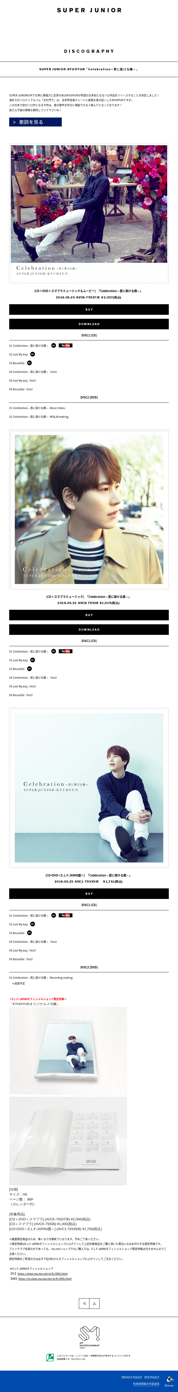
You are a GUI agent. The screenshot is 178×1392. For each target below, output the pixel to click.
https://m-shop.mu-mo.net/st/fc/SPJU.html (45, 1279)
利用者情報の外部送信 (146, 1383)
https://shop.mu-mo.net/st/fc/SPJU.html (43, 1274)
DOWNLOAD (89, 324)
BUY (89, 309)
